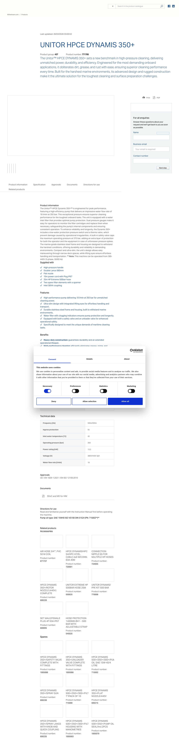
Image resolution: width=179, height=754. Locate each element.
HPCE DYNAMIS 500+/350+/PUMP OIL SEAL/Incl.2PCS (102, 724)
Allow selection (89, 401)
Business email (140, 144)
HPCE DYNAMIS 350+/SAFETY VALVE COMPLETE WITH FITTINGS (51, 661)
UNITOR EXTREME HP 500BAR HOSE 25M (77, 586)
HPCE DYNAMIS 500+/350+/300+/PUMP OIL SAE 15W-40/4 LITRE (102, 661)
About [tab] (127, 359)
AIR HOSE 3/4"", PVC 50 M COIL (50, 553)
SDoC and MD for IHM (54, 496)
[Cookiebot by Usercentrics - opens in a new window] (132, 351)
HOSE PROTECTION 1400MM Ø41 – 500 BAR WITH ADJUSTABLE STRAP (76, 622)
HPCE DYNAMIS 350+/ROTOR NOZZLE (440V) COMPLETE (48, 589)
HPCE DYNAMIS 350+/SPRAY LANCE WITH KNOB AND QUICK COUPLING (50, 725)
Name (136, 132)
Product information (18, 184)
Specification (39, 184)
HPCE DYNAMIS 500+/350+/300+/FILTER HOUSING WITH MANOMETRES (77, 725)
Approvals (56, 184)
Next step (163, 168)
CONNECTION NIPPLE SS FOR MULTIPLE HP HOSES (102, 554)
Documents (72, 184)
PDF (158, 98)
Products (24, 14)
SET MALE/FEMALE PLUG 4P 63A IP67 (50, 619)
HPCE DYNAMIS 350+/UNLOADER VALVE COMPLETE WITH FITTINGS (75, 661)
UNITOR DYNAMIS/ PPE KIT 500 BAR (101, 586)
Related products (17, 189)
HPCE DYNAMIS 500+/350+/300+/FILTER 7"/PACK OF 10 (77, 693)
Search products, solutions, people (161, 6)
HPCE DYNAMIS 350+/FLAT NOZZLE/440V (99, 693)
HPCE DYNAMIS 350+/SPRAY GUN (49, 692)
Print (148, 98)
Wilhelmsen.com (13, 14)
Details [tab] (89, 359)
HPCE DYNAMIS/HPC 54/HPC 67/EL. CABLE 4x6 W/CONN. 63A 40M (77, 555)
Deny (53, 401)
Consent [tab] (52, 359)
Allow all (125, 401)
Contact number (140, 156)
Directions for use (91, 184)
